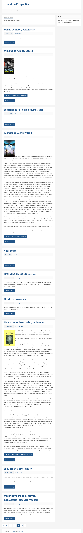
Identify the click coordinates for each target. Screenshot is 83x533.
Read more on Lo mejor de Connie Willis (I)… (15, 236)
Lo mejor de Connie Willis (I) (18, 133)
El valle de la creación (15, 299)
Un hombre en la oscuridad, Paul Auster (24, 323)
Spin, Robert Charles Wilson (18, 469)
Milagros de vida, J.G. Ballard (18, 51)
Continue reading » (9, 42)
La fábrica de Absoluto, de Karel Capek (23, 110)
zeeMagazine (20, 531)
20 (22, 525)
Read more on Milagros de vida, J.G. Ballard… (15, 95)
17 (11, 525)
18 (14, 525)
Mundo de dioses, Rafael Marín (19, 30)
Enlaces (13, 11)
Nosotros (19, 11)
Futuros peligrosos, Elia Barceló (20, 274)
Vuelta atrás (10, 251)
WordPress (12, 531)
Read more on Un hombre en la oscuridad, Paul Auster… (18, 454)
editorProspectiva (18, 33)
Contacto (6, 11)
